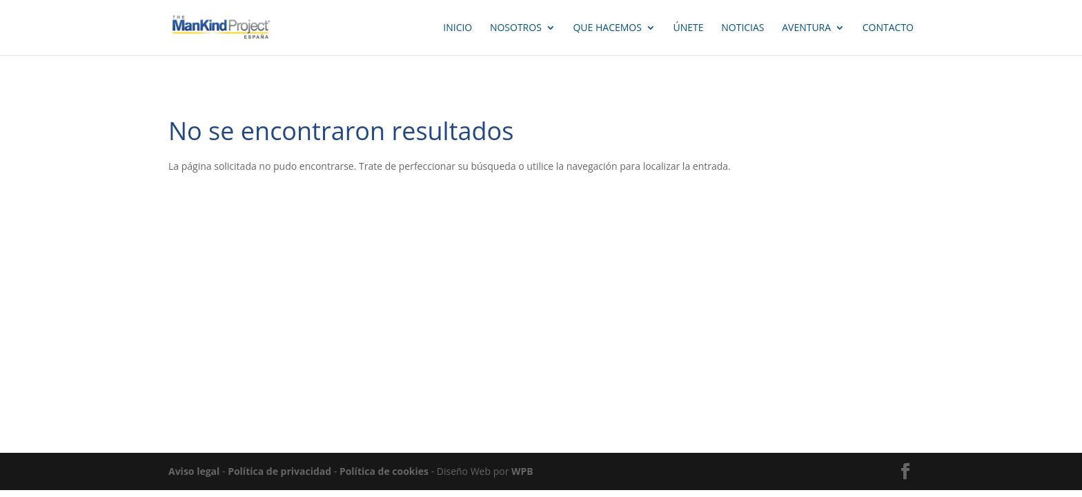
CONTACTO (888, 28)
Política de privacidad (279, 471)
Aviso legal (193, 471)
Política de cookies (384, 471)
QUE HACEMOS (607, 28)
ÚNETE (688, 28)
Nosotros (516, 28)
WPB (522, 471)
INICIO (457, 28)
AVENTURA (806, 28)
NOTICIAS (742, 28)
